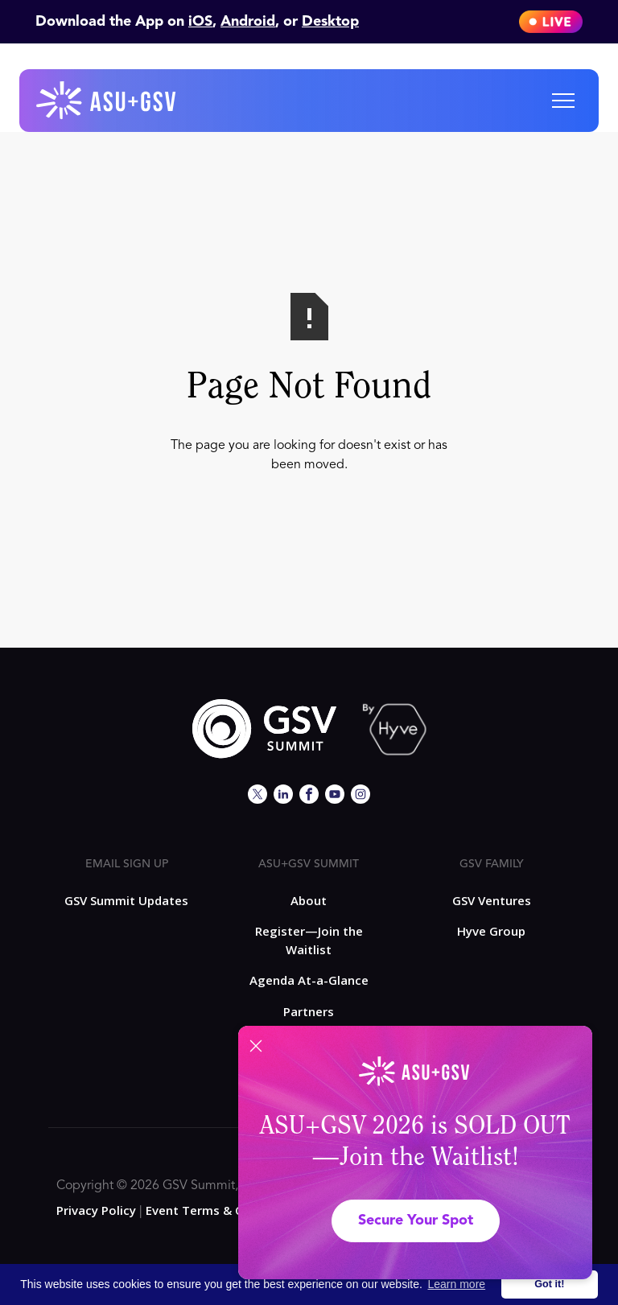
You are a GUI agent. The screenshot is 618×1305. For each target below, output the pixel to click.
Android (247, 21)
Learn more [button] (457, 1284)
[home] (107, 100)
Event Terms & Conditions (222, 1210)
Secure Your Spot (415, 1220)
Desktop (330, 21)
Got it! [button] (549, 1284)
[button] (563, 100)
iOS (200, 21)
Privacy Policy (96, 1210)
